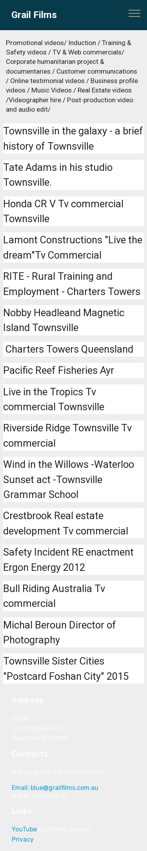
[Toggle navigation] (135, 12)
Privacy (23, 839)
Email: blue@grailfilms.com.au (57, 787)
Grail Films (34, 15)
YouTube (24, 829)
